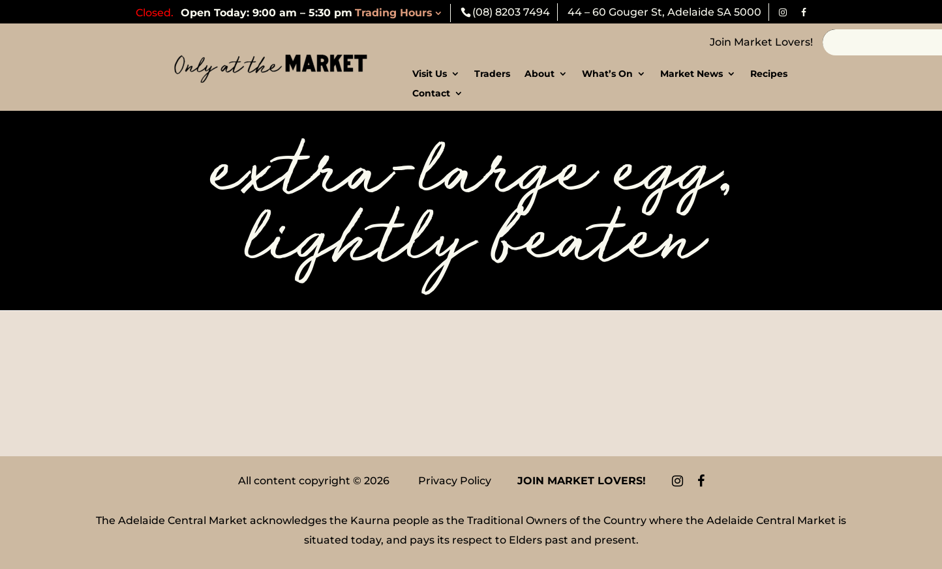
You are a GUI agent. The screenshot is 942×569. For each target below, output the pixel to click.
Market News (691, 74)
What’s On (607, 74)
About (539, 74)
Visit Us (429, 74)
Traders (492, 74)
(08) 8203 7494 (511, 12)
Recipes (768, 74)
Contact (431, 94)
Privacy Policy (454, 480)
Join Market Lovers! (761, 42)
